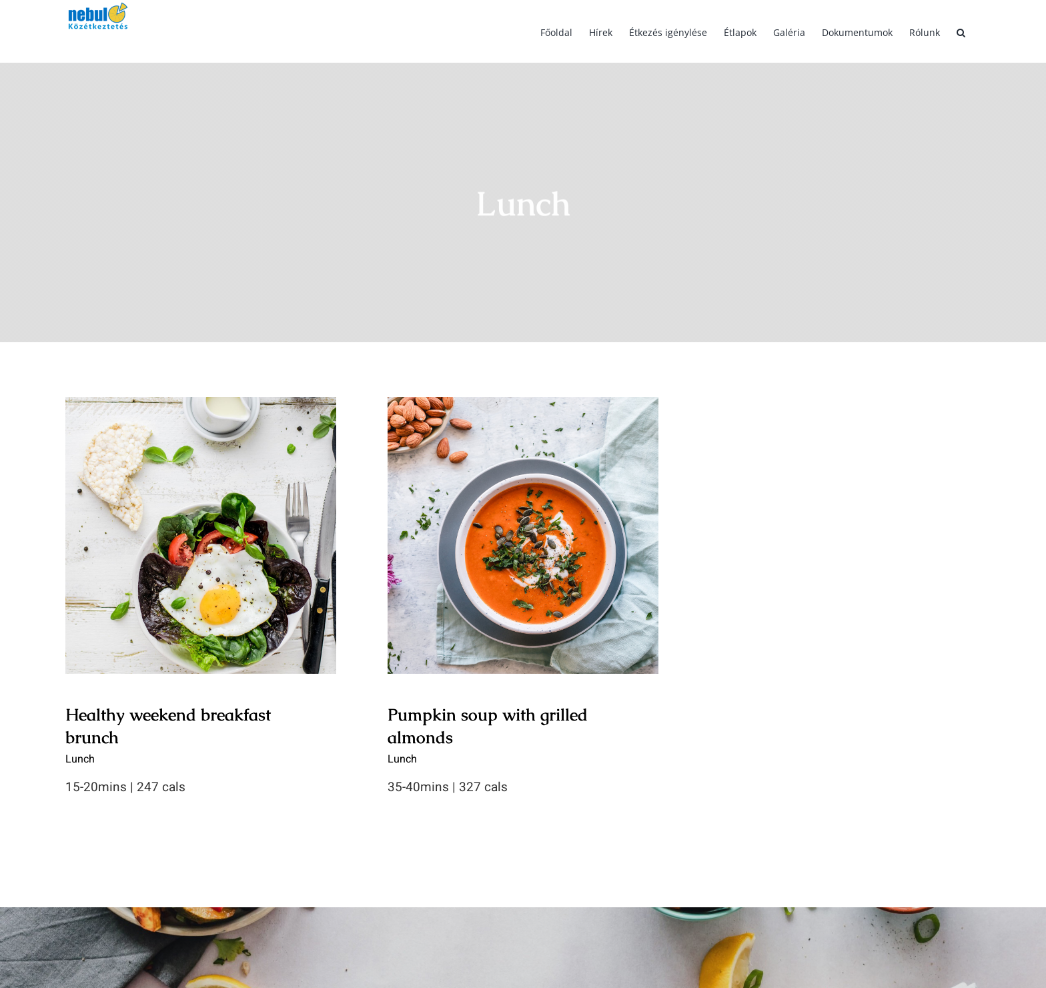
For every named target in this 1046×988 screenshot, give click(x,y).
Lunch (80, 759)
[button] (961, 31)
